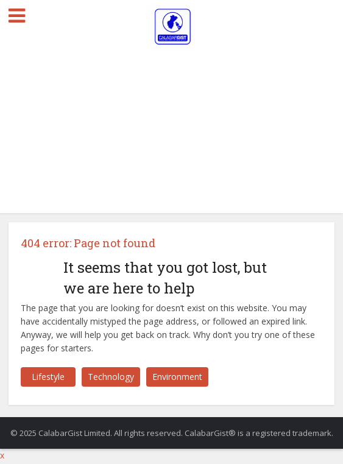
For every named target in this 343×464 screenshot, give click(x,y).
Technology (111, 376)
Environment (177, 376)
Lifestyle (48, 376)
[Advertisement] (171, 122)
